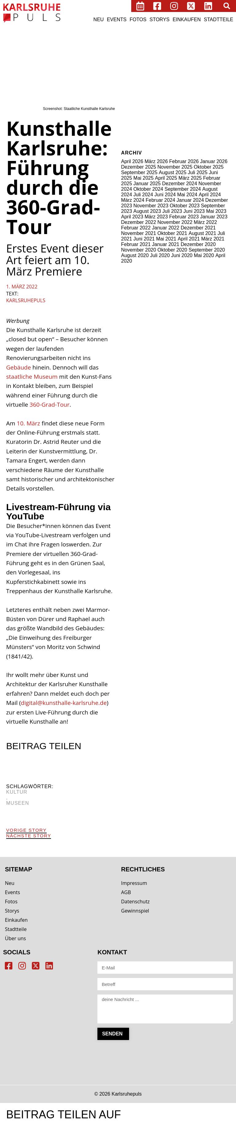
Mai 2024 (187, 194)
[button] (227, 6)
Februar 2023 (184, 216)
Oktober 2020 (172, 249)
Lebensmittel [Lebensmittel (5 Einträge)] (135, 83)
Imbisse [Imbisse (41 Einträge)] (150, 74)
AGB (126, 892)
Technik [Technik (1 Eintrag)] (204, 103)
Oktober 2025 (209, 167)
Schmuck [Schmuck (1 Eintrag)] (201, 93)
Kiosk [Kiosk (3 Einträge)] (183, 75)
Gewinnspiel (135, 910)
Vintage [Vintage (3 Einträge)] (129, 110)
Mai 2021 (166, 238)
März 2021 (213, 238)
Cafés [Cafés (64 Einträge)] (208, 47)
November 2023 (150, 205)
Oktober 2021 (172, 233)
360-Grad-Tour (49, 405)
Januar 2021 (165, 244)
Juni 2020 (181, 255)
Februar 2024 (160, 200)
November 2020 (138, 249)
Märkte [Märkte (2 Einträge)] (128, 93)
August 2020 (135, 255)
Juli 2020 (160, 255)
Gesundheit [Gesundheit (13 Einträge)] (199, 65)
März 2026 (156, 161)
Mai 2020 (204, 255)
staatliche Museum (31, 377)
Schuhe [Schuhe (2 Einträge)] (215, 93)
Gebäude (18, 367)
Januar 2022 (165, 227)
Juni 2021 (144, 238)
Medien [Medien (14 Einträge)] (160, 82)
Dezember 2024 (179, 183)
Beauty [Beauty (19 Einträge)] (204, 39)
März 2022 (205, 222)
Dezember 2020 (198, 244)
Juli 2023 (172, 211)
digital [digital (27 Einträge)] (146, 56)
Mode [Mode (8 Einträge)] (195, 83)
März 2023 (156, 216)
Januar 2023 (213, 216)
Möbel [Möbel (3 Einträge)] (141, 92)
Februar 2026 (184, 161)
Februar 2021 (136, 244)
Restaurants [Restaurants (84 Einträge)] (170, 91)
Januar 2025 (147, 183)
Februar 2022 (136, 227)
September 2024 (182, 189)
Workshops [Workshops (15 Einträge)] (196, 110)
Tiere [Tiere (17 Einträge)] (219, 102)
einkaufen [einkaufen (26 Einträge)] (198, 56)
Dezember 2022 (138, 222)
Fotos (138, 19)
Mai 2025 (143, 178)
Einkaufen (187, 19)
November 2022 (174, 222)
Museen (17, 803)
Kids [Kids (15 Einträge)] (170, 74)
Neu (98, 19)
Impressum (134, 883)
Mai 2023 (216, 211)
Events (117, 19)
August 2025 (173, 172)
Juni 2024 (165, 194)
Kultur (16, 792)
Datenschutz (135, 901)
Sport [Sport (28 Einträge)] (157, 102)
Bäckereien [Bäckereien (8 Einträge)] (184, 48)
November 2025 (174, 167)
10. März (28, 423)
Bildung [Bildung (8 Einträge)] (131, 48)
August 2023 (147, 211)
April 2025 (166, 178)
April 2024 (210, 194)
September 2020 (207, 249)
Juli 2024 (143, 194)
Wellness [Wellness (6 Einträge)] (148, 110)
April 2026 (132, 161)
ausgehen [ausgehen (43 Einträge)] (138, 39)
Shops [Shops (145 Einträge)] (135, 101)
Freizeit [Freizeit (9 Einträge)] (131, 65)
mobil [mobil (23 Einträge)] (179, 82)
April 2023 (132, 216)
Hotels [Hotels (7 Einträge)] (129, 75)
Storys (159, 19)
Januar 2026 (213, 161)
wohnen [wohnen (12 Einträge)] (169, 110)
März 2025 (190, 178)
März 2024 (132, 200)
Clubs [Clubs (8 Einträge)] (129, 57)
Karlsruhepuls (25, 300)
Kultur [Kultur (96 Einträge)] (217, 74)
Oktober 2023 (184, 205)
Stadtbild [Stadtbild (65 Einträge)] (182, 101)
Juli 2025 (197, 172)
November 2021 (138, 233)
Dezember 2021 (198, 227)
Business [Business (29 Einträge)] (155, 48)
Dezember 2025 (138, 167)
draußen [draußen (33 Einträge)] (169, 56)
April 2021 (189, 238)
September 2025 (139, 172)
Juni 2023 (194, 211)
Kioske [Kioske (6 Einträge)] (197, 75)
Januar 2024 (190, 200)
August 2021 (202, 233)
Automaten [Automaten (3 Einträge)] (166, 40)
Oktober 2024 (148, 189)
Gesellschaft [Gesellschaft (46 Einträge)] (162, 65)
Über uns (15, 938)
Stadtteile (218, 19)
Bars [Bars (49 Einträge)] (185, 39)
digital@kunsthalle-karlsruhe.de (64, 703)
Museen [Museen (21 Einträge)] (214, 82)
